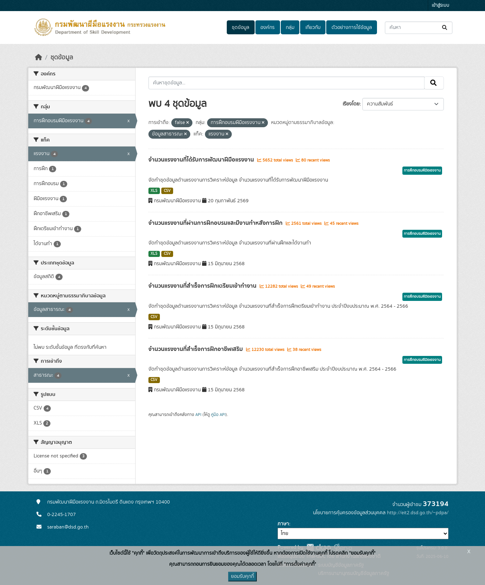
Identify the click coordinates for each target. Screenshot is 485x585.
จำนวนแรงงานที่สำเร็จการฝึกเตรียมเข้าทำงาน (203, 286)
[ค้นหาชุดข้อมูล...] (418, 27)
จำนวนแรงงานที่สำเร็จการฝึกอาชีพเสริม (196, 349)
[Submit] (445, 27)
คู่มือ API (218, 414)
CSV (167, 191)
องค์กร (267, 27)
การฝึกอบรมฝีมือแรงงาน (422, 170)
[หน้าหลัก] (38, 57)
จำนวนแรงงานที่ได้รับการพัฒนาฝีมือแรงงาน (201, 159)
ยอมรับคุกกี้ (242, 576)
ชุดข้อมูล (240, 27)
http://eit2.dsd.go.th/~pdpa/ (418, 512)
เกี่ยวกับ (312, 27)
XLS (154, 191)
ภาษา (283, 523)
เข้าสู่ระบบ (440, 5)
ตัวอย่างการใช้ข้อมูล (352, 27)
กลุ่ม (290, 27)
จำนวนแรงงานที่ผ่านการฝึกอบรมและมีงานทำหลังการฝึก (216, 223)
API (198, 414)
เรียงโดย (351, 104)
